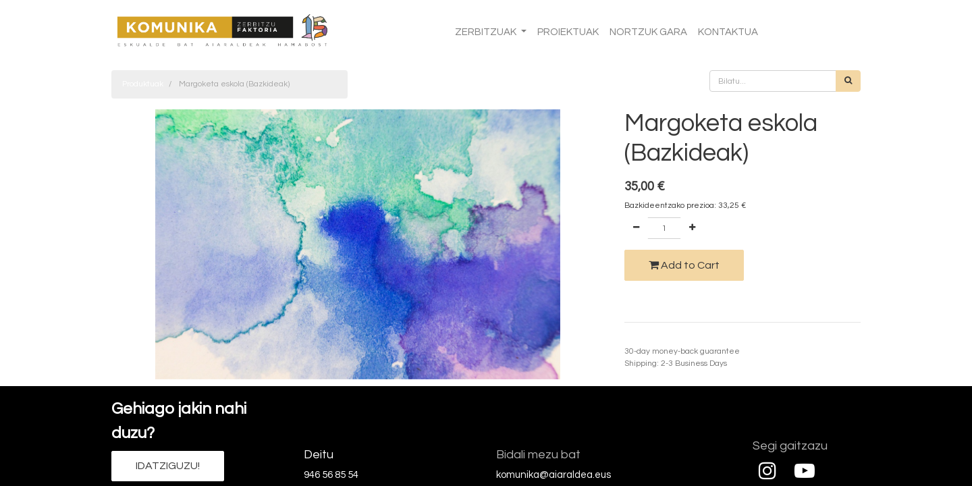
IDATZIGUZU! (168, 465)
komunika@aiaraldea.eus (553, 475)
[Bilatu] (848, 81)
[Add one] (692, 228)
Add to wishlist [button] (659, 300)
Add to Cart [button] (684, 265)
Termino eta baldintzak (667, 339)
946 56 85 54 (331, 475)
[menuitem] (568, 33)
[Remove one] (636, 228)
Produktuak (142, 84)
